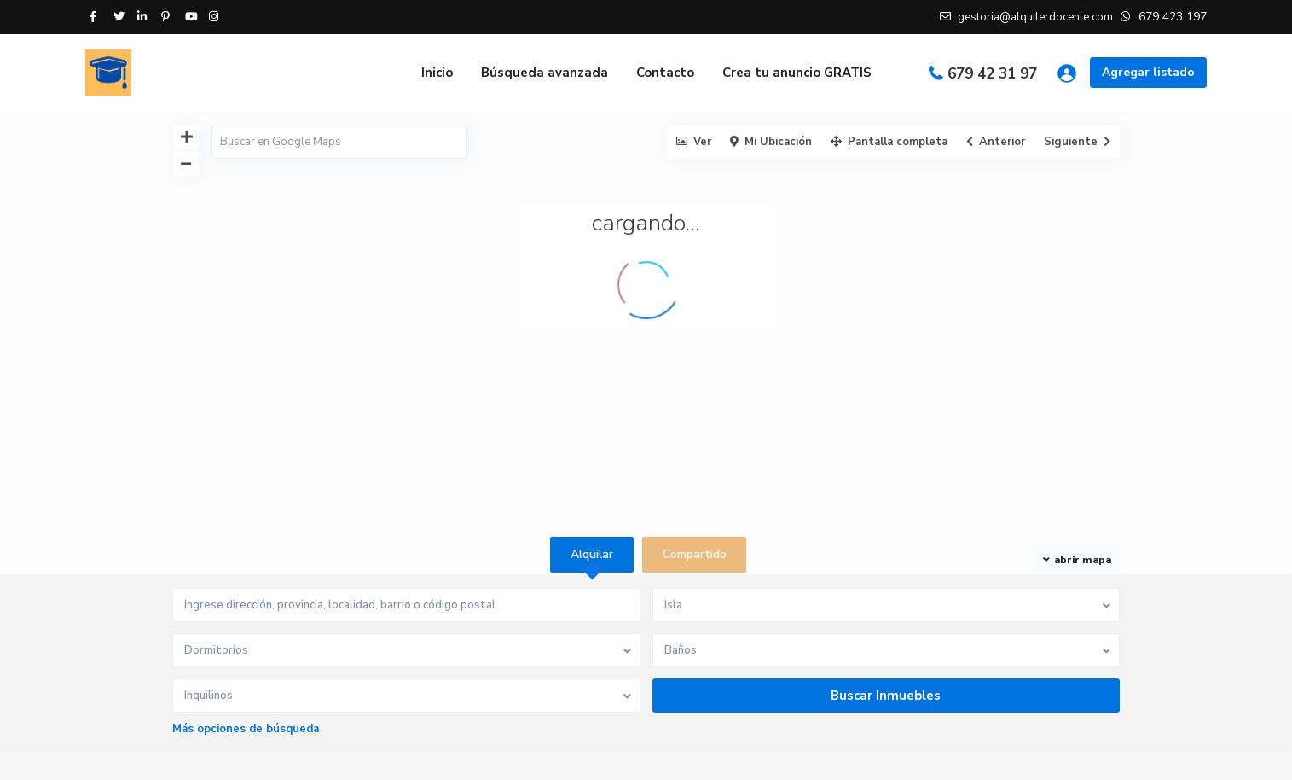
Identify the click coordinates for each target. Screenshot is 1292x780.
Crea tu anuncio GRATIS (797, 72)
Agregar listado (1148, 72)
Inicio (437, 72)
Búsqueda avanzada (544, 72)
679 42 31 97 (992, 74)
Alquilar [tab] (592, 554)
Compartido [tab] (695, 554)
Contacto (665, 72)
